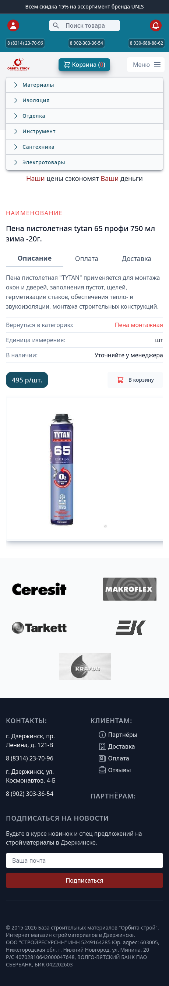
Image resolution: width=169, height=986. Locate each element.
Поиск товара (78, 25)
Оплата (86, 258)
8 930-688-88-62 (146, 43)
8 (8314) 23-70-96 (25, 43)
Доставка (136, 258)
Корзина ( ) (84, 64)
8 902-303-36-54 (86, 43)
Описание (35, 258)
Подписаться (84, 880)
